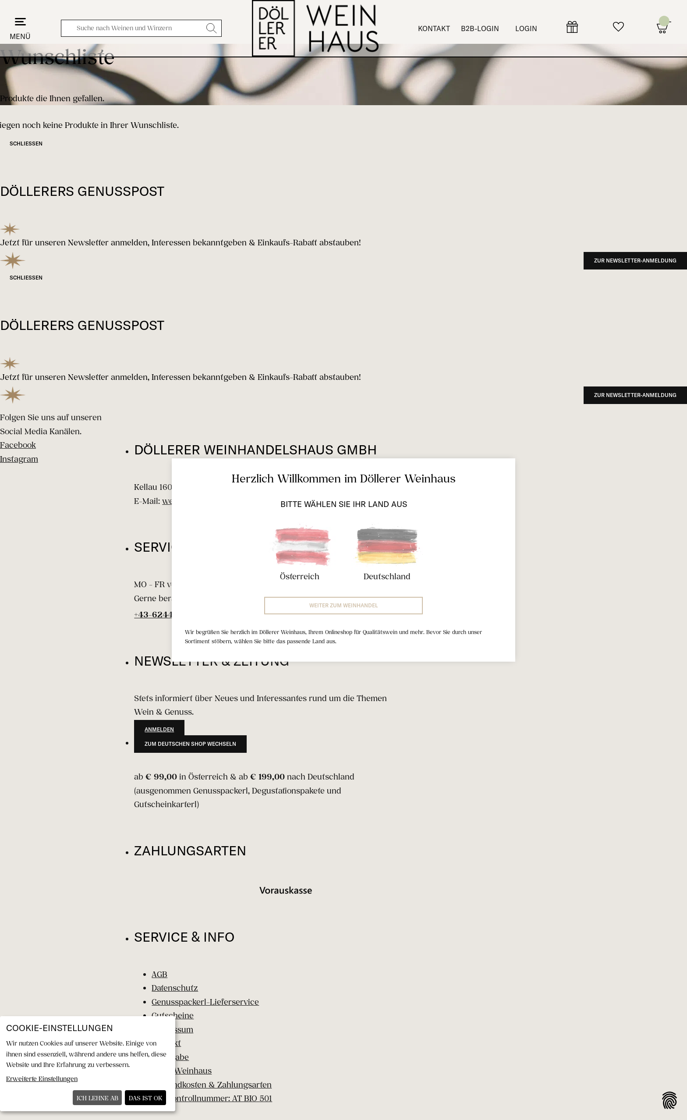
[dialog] (87, 1063)
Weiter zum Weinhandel (343, 605)
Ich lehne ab (97, 1098)
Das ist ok (146, 1098)
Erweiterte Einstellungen (42, 1078)
